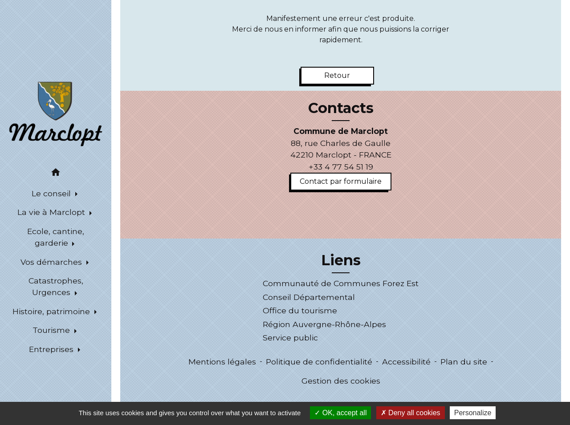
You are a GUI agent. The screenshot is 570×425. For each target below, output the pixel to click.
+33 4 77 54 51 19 (341, 166)
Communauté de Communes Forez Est (341, 283)
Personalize (473, 413)
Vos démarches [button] (52, 262)
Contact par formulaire (341, 181)
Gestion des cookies (340, 380)
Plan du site (463, 361)
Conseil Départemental (309, 297)
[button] (56, 173)
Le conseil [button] (52, 193)
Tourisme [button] (52, 330)
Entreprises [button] (52, 349)
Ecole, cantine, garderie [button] (55, 237)
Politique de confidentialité (319, 361)
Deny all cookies (410, 413)
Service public (290, 337)
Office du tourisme (300, 310)
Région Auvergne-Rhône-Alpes (324, 324)
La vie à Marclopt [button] (52, 212)
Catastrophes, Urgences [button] (55, 286)
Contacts (341, 108)
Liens (341, 260)
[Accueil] (55, 113)
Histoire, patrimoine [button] (52, 311)
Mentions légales (222, 361)
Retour (337, 75)
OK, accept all (340, 413)
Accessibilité (406, 361)
